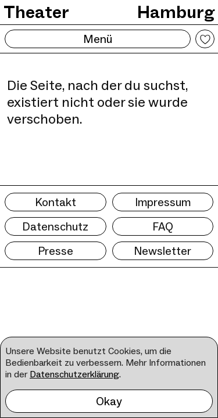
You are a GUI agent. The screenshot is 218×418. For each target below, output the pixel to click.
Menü (97, 39)
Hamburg (176, 12)
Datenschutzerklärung (74, 374)
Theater (36, 12)
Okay (109, 401)
